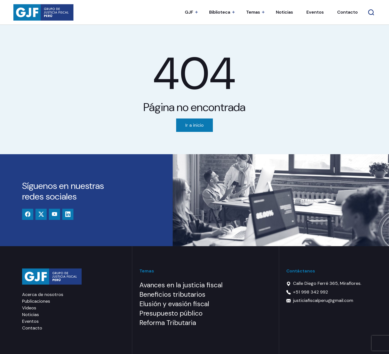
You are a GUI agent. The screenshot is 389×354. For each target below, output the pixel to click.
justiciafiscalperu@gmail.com (323, 300)
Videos (29, 308)
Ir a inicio (194, 125)
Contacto (347, 12)
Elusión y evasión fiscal (174, 303)
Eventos (315, 12)
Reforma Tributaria (167, 322)
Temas (253, 12)
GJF (189, 12)
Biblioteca (219, 12)
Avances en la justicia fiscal (181, 285)
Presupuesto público (170, 313)
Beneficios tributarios (172, 294)
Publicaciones (36, 301)
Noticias (284, 12)
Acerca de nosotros (42, 294)
